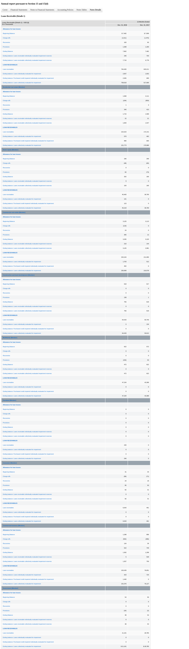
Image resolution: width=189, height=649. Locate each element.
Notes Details (95, 10)
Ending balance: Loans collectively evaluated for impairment (22, 82)
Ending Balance (8, 51)
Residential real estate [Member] (14, 87)
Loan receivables (8, 69)
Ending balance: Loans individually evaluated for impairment (22, 73)
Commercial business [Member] (14, 525)
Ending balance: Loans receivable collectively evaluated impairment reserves (27, 60)
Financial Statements (19, 10)
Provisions (6, 47)
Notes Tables (82, 10)
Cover (5, 10)
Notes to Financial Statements (42, 10)
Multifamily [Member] (10, 337)
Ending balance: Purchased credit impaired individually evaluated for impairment (28, 78)
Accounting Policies (65, 10)
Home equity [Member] (10, 150)
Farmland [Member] (9, 400)
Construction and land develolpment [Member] (18, 275)
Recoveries (6, 42)
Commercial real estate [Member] (14, 212)
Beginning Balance (9, 33)
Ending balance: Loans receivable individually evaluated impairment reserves (27, 56)
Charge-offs (6, 38)
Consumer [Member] (10, 463)
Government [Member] (10, 588)
